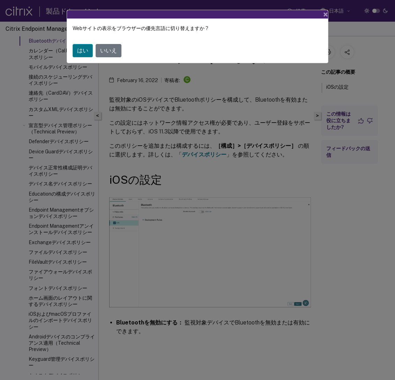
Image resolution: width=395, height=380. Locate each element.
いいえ (108, 50)
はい (82, 50)
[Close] (326, 14)
